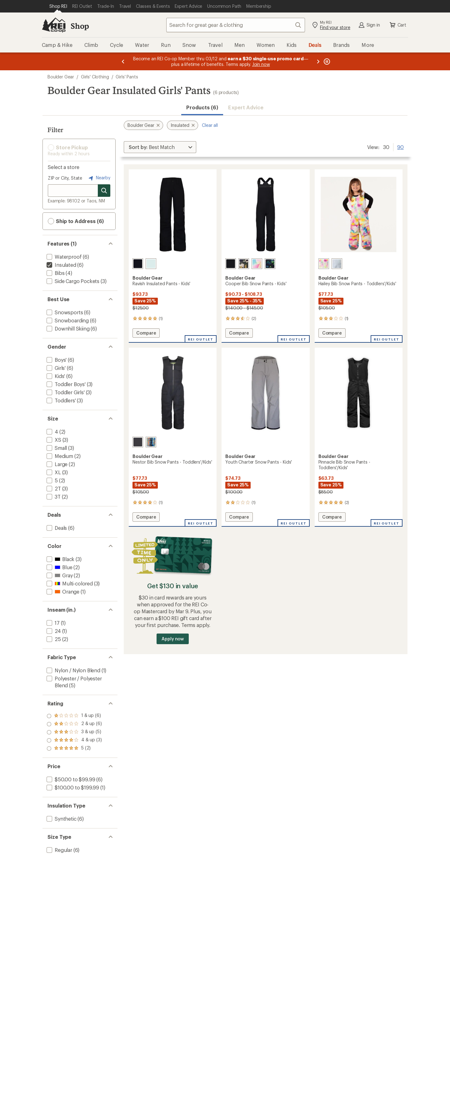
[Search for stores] (104, 190)
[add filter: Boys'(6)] (56, 360)
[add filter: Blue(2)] (58, 567)
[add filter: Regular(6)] (58, 850)
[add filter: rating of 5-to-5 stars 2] (74, 716)
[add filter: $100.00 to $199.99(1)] (72, 787)
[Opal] (323, 263)
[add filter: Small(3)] (56, 448)
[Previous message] (123, 61)
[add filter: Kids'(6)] (55, 376)
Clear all (210, 125)
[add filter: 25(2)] (53, 639)
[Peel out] (270, 263)
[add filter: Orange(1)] (62, 591)
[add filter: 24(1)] (53, 631)
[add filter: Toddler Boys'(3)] (65, 384)
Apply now (173, 638)
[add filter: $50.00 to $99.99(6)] (70, 779)
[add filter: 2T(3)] (53, 488)
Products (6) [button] (202, 107)
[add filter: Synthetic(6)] (61, 819)
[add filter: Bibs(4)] (54, 273)
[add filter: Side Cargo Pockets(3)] (72, 281)
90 (400, 146)
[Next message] (318, 61)
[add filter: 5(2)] (51, 480)
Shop (80, 25)
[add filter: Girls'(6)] (55, 368)
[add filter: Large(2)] (56, 464)
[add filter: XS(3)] (53, 440)
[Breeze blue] (337, 263)
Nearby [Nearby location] (98, 178)
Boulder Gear (61, 76)
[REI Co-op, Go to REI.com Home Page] (54, 24)
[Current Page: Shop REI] (58, 6)
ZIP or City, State (65, 178)
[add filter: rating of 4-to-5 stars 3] (74, 724)
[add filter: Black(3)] (59, 559)
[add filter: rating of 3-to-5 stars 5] (74, 732)
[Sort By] (160, 147)
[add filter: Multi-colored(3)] (69, 583)
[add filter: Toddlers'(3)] (60, 400)
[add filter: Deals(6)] (56, 528)
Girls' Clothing (95, 76)
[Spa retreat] (151, 263)
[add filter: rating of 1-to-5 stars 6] (74, 748)
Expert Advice (245, 107)
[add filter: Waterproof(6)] (63, 257)
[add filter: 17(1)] (52, 623)
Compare (146, 334)
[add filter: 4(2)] (51, 432)
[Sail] (257, 263)
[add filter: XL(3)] (53, 472)
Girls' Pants (127, 76)
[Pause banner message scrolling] (326, 61)
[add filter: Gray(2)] (58, 575)
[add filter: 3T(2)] (53, 497)
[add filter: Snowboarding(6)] (67, 320)
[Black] (137, 263)
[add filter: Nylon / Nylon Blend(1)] (72, 670)
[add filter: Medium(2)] (59, 456)
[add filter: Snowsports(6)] (64, 312)
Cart (397, 25)
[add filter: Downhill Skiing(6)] (67, 328)
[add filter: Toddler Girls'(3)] (65, 392)
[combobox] (235, 25)
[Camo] (243, 263)
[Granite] (137, 442)
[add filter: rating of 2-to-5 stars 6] (74, 740)
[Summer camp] (151, 442)
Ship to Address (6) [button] (76, 221)
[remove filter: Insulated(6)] (60, 265)
